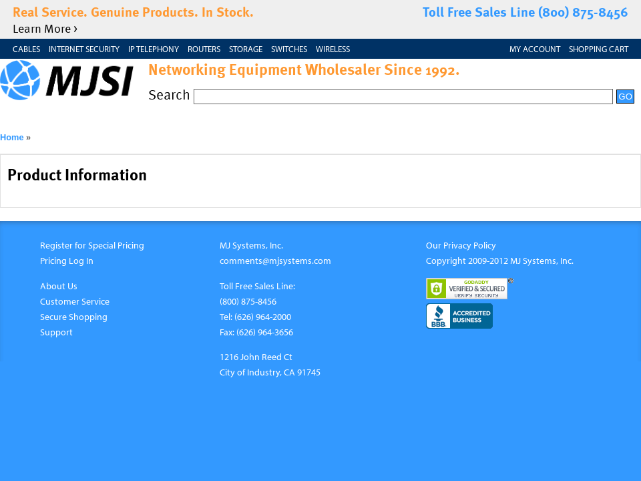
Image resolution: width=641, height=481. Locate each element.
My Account (534, 48)
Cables (26, 48)
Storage (245, 48)
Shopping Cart (598, 48)
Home (12, 137)
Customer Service (75, 301)
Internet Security (84, 48)
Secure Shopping (74, 316)
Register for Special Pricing (92, 244)
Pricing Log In (66, 260)
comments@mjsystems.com (275, 260)
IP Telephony (153, 48)
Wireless (333, 48)
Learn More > (45, 28)
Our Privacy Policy (461, 244)
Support (56, 331)
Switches (289, 48)
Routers (204, 48)
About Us (58, 285)
